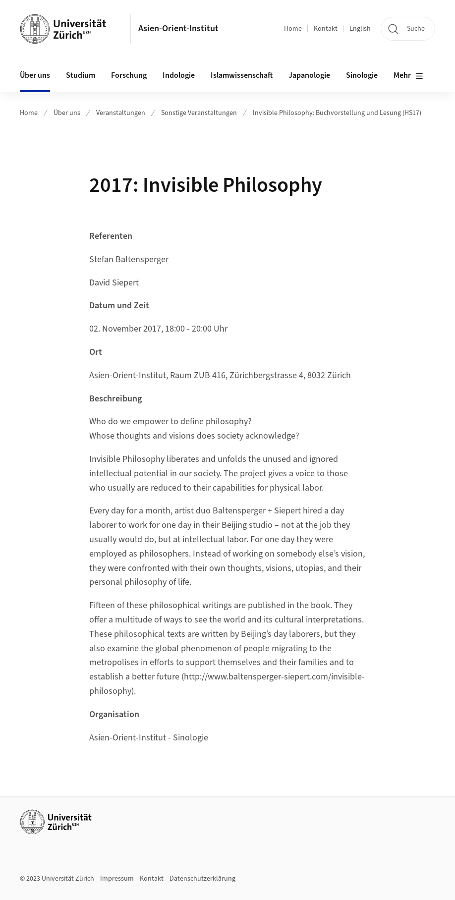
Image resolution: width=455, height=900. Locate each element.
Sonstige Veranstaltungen (199, 113)
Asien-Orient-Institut (178, 28)
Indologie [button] (179, 75)
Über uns (67, 113)
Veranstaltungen (120, 113)
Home (293, 29)
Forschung (129, 75)
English (360, 29)
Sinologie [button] (362, 75)
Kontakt (326, 29)
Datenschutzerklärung (202, 879)
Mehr (408, 75)
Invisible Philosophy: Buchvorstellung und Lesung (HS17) (337, 113)
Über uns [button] (35, 75)
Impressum (117, 879)
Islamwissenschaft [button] (242, 75)
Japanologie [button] (309, 75)
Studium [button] (80, 75)
